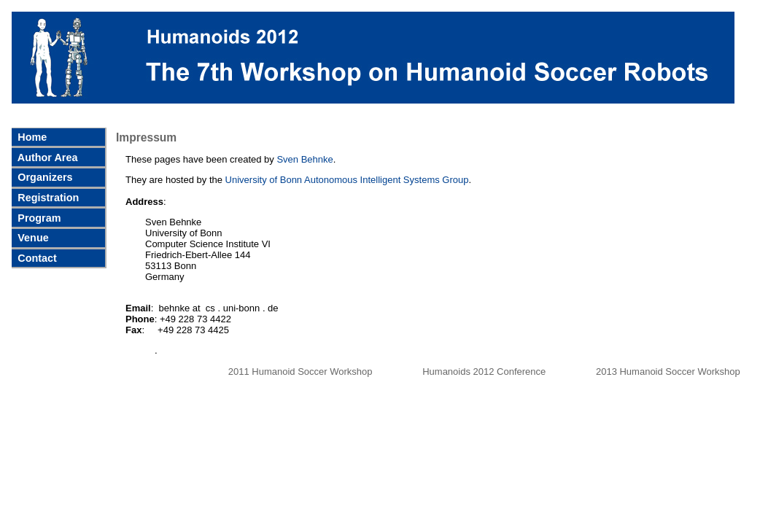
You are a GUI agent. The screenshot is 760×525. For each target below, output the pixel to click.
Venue (31, 238)
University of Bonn (264, 179)
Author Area (46, 157)
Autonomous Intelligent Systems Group (386, 179)
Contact (36, 258)
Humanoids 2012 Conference (485, 371)
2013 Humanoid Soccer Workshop (668, 371)
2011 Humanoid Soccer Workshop (301, 371)
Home (31, 137)
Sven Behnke (304, 159)
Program (38, 218)
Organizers (43, 177)
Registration (47, 197)
